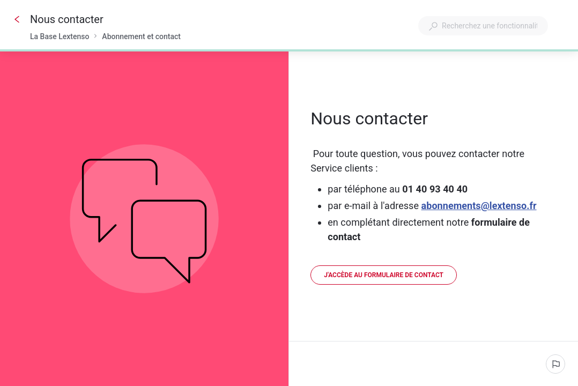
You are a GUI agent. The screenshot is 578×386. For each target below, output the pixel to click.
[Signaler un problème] (555, 364)
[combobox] (483, 25)
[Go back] (17, 19)
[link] (383, 275)
